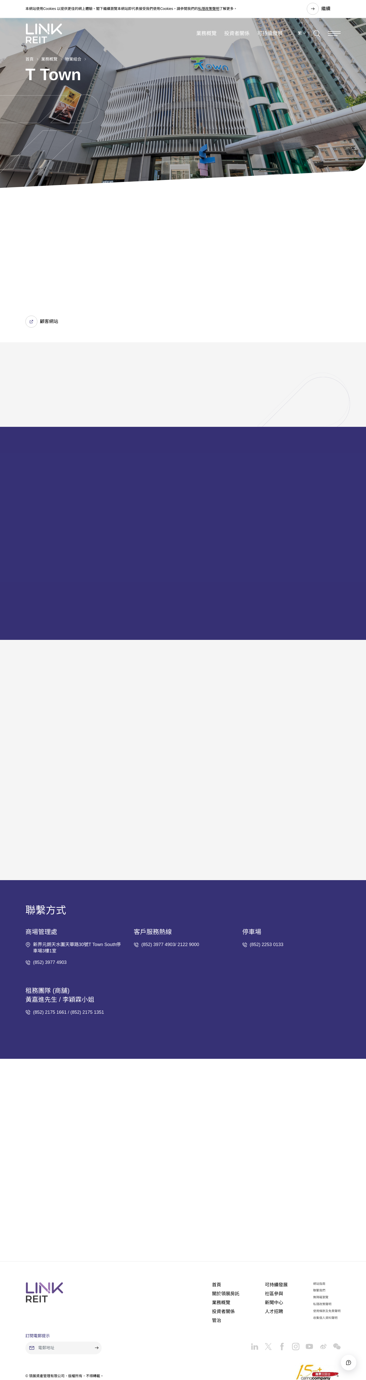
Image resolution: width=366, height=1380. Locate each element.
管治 (216, 1290)
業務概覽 (206, 34)
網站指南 (319, 1254)
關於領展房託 (225, 1263)
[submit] (97, 1318)
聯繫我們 (319, 1260)
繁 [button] (300, 34)
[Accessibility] (348, 1362)
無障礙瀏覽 (320, 1267)
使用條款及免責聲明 (327, 1281)
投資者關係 (237, 34)
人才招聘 (274, 1281)
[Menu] (334, 34)
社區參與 (274, 1263)
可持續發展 (270, 34)
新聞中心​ (274, 1272)
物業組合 (73, 59)
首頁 (29, 59)
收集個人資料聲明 (325, 1288)
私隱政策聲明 (208, 9)
